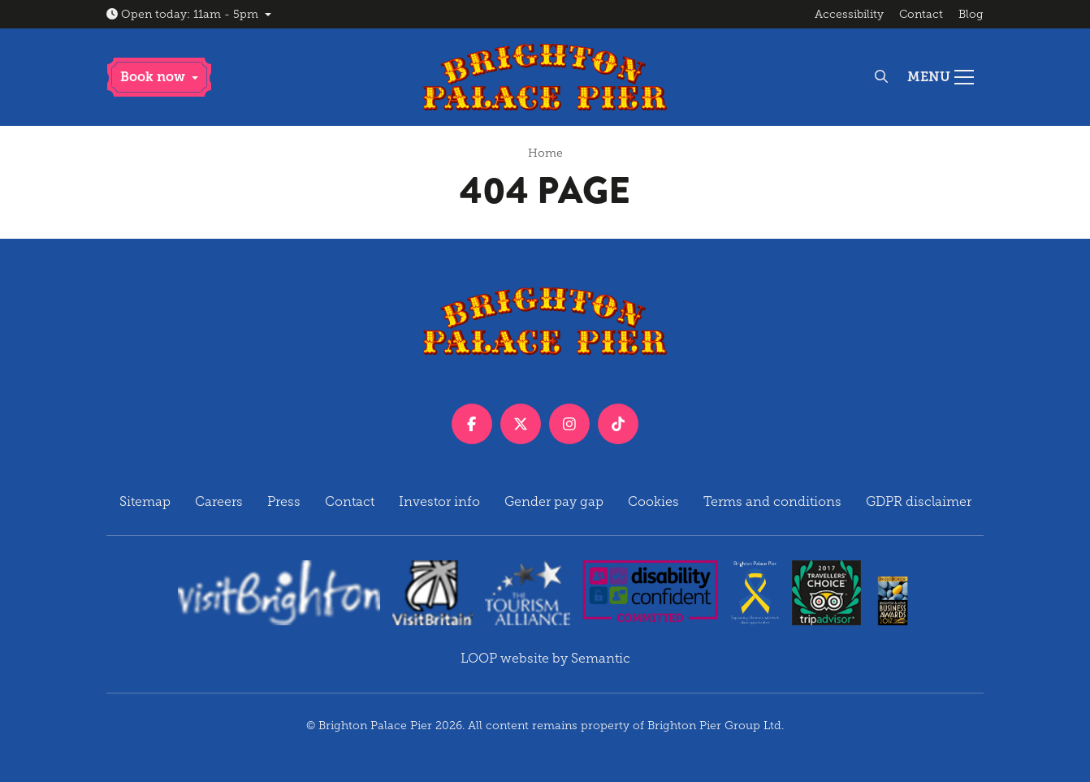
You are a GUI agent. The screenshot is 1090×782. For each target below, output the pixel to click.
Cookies (653, 501)
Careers (219, 501)
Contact (921, 14)
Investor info (439, 501)
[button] (159, 77)
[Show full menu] (941, 77)
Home (545, 153)
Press (284, 501)
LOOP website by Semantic (545, 658)
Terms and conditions (772, 501)
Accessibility (849, 14)
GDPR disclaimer (918, 501)
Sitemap (145, 501)
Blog (971, 14)
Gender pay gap (553, 501)
